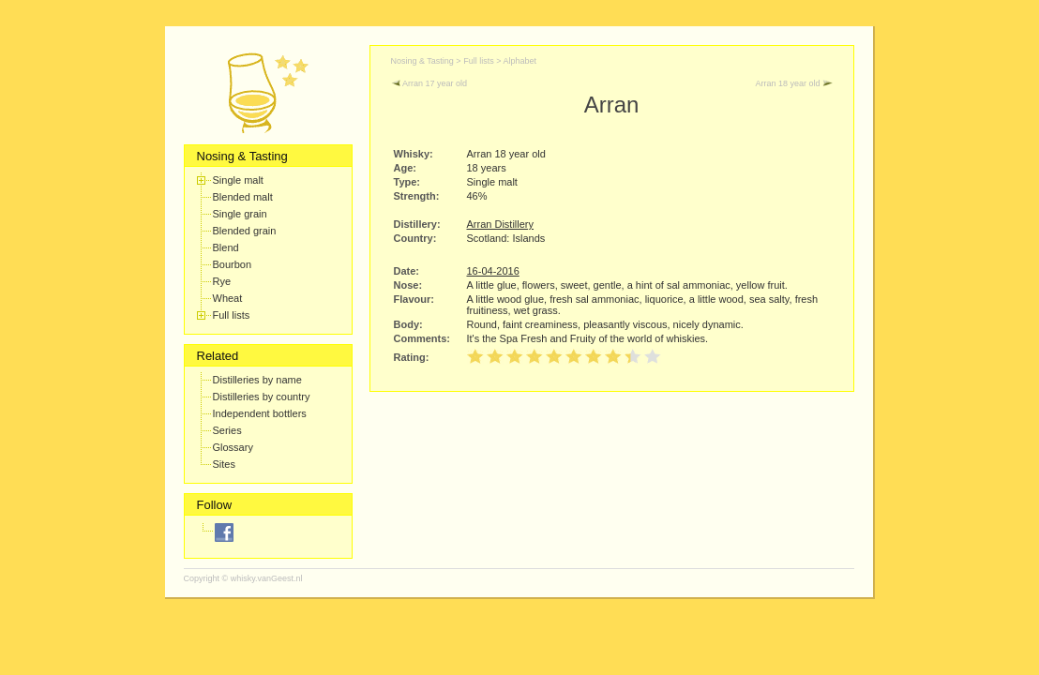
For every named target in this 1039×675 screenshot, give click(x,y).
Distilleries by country (261, 396)
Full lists (231, 315)
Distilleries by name (257, 379)
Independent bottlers (260, 413)
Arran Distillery (501, 224)
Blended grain (245, 230)
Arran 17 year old (429, 83)
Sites (224, 464)
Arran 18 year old (793, 83)
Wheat (228, 298)
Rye (222, 281)
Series (227, 430)
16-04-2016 (493, 271)
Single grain (240, 213)
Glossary (233, 447)
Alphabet (519, 61)
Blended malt (243, 196)
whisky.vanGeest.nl (267, 578)
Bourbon (232, 264)
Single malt (238, 180)
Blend (226, 247)
